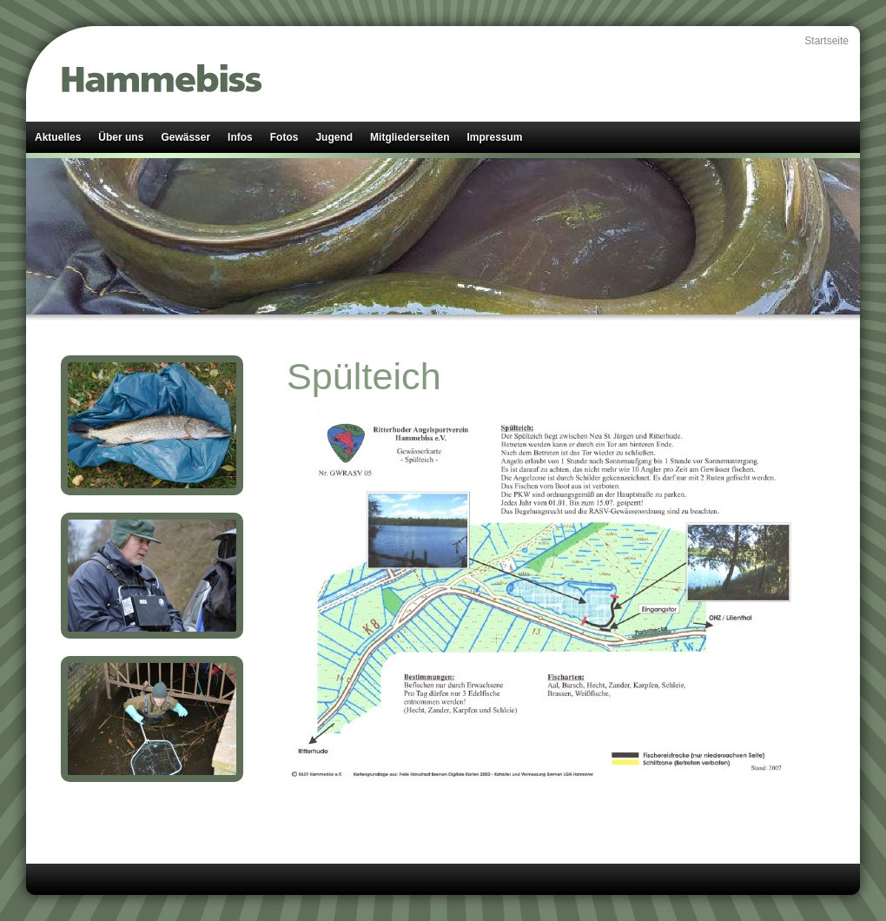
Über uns (120, 137)
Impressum (494, 137)
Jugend (334, 137)
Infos (240, 137)
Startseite (826, 41)
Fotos (284, 137)
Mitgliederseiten (409, 137)
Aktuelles (58, 137)
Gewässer (185, 137)
